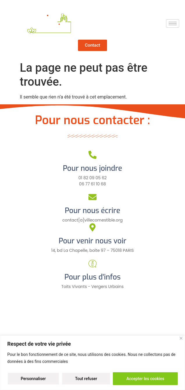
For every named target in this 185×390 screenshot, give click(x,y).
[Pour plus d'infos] (92, 263)
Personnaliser (33, 378)
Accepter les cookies (145, 378)
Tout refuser (86, 378)
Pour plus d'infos (92, 277)
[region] (92, 362)
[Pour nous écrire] (92, 197)
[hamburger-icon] (172, 23)
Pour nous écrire (92, 210)
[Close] (181, 338)
